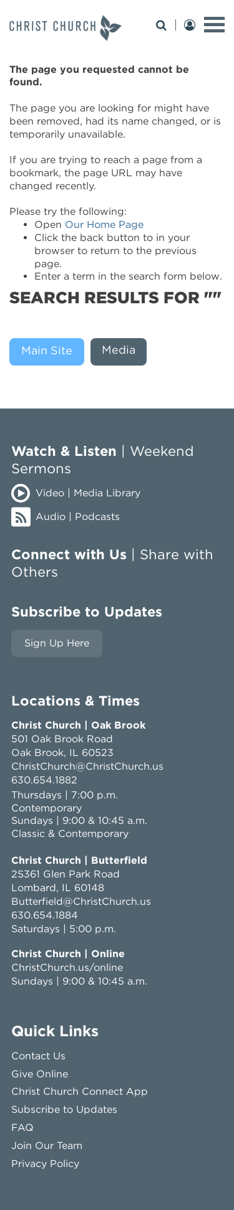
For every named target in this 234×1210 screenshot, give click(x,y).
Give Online (39, 1074)
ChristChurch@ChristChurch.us (87, 766)
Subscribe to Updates (64, 1109)
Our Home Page (104, 224)
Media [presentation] (118, 349)
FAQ (22, 1127)
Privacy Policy (45, 1164)
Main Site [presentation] (46, 350)
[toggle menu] (214, 24)
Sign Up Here (56, 643)
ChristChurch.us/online (67, 967)
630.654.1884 (44, 915)
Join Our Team (46, 1145)
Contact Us (38, 1056)
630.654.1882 (44, 780)
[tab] (49, 352)
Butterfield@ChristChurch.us (81, 901)
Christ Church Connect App (79, 1091)
